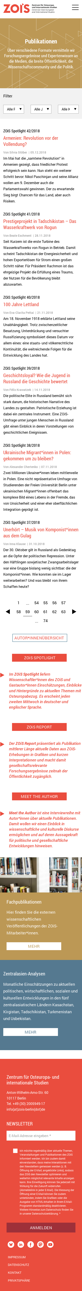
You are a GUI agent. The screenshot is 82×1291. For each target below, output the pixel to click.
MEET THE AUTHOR (39, 796)
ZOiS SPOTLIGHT (39, 657)
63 (63, 611)
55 (45, 602)
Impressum (17, 1257)
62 (54, 611)
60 (36, 611)
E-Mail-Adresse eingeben (30, 1135)
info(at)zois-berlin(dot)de (26, 1109)
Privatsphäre (19, 1280)
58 (18, 611)
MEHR (34, 946)
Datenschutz (18, 1265)
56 (54, 602)
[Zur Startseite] (30, 9)
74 (45, 620)
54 (36, 602)
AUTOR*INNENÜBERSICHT (39, 637)
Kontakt (14, 1272)
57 (63, 602)
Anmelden (41, 1227)
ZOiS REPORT (39, 727)
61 (45, 611)
